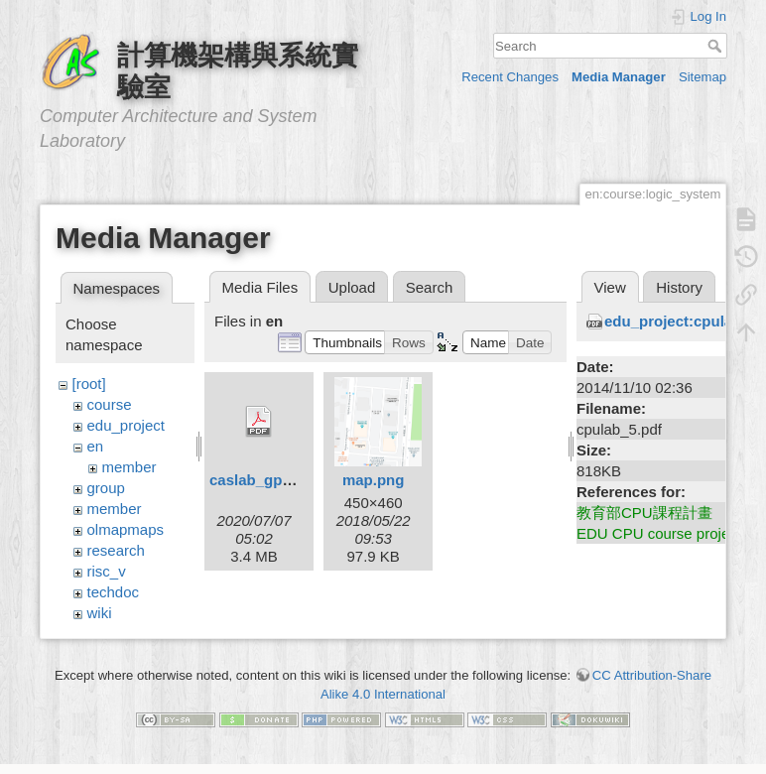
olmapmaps (126, 529)
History (679, 287)
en (95, 446)
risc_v (106, 571)
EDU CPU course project (658, 533)
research (116, 550)
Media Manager (619, 76)
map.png (373, 479)
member (129, 466)
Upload (352, 287)
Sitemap (702, 76)
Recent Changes (510, 76)
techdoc (113, 591)
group (106, 487)
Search (716, 46)
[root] (89, 383)
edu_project (126, 425)
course (109, 404)
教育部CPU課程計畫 (644, 512)
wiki (99, 612)
